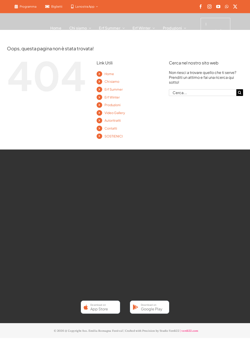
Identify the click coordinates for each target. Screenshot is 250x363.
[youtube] (218, 6)
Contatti (110, 128)
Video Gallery (114, 113)
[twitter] (235, 6)
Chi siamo (111, 81)
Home (109, 74)
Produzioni (112, 105)
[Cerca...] (202, 92)
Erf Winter (112, 97)
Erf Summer (113, 89)
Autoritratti (112, 120)
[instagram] (209, 6)
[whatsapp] (226, 6)
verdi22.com (189, 330)
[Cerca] (239, 92)
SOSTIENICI (113, 136)
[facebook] (201, 6)
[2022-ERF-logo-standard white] (25, 26)
